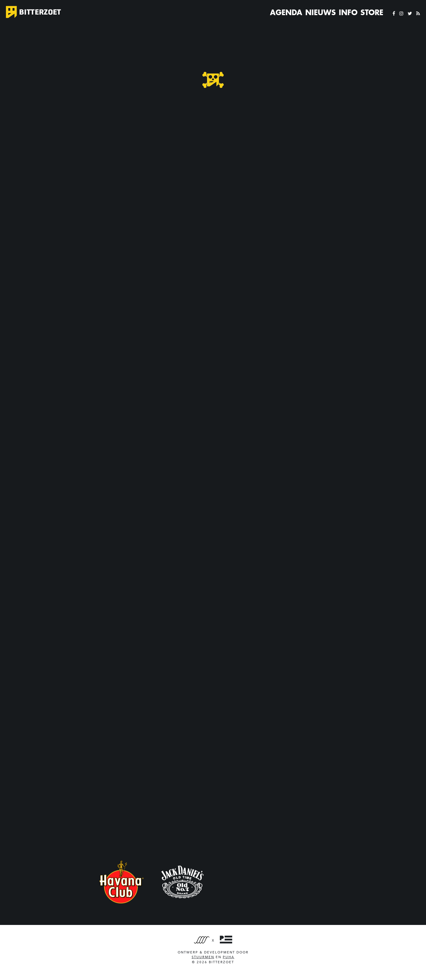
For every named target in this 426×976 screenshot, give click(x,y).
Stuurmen (203, 957)
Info (348, 12)
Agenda (286, 12)
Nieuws (320, 12)
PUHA (228, 957)
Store (371, 12)
